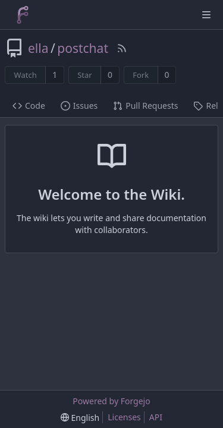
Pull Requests (145, 105)
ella (38, 48)
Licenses (124, 417)
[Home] (22, 15)
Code (28, 105)
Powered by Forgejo (111, 401)
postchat (82, 48)
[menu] (80, 417)
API (155, 417)
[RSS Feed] (122, 48)
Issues (79, 105)
